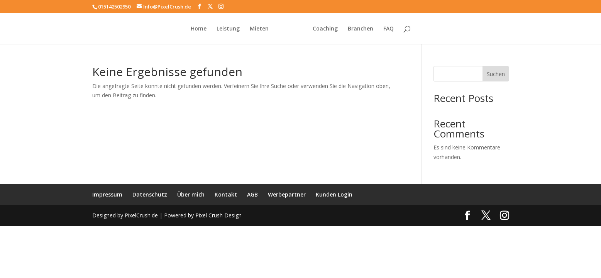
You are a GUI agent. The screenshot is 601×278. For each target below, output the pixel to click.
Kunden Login (334, 194)
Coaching (325, 29)
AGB (252, 194)
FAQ (388, 29)
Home (199, 29)
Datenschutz (149, 194)
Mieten (259, 29)
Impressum (107, 194)
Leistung (228, 29)
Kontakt (226, 194)
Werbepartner (287, 194)
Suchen (496, 74)
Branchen (360, 29)
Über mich (191, 194)
